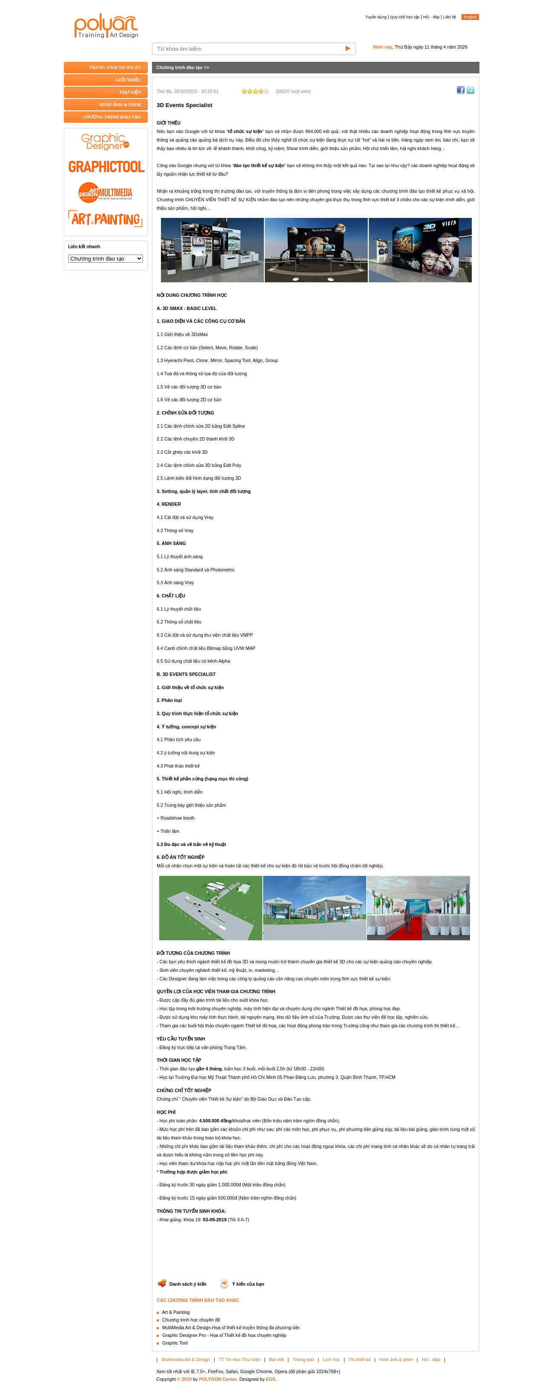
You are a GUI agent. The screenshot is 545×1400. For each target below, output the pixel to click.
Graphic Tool (175, 1342)
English (470, 17)
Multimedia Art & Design (186, 1359)
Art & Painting (175, 1312)
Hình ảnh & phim (396, 1359)
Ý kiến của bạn (248, 1284)
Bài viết (276, 1359)
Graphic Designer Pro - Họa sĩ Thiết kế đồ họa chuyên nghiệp (224, 1335)
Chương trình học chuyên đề (191, 1319)
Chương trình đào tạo (179, 67)
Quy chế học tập (404, 17)
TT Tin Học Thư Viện (240, 1359)
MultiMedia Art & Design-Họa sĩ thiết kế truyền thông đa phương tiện (231, 1327)
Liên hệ (449, 17)
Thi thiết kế (359, 1359)
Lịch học (331, 1359)
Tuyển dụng (376, 17)
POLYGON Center (218, 1379)
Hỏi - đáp (431, 17)
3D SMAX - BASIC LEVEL (190, 308)
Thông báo (303, 1359)
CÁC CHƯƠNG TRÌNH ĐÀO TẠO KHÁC (198, 1300)
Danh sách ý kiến (188, 1284)
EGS (270, 1379)
